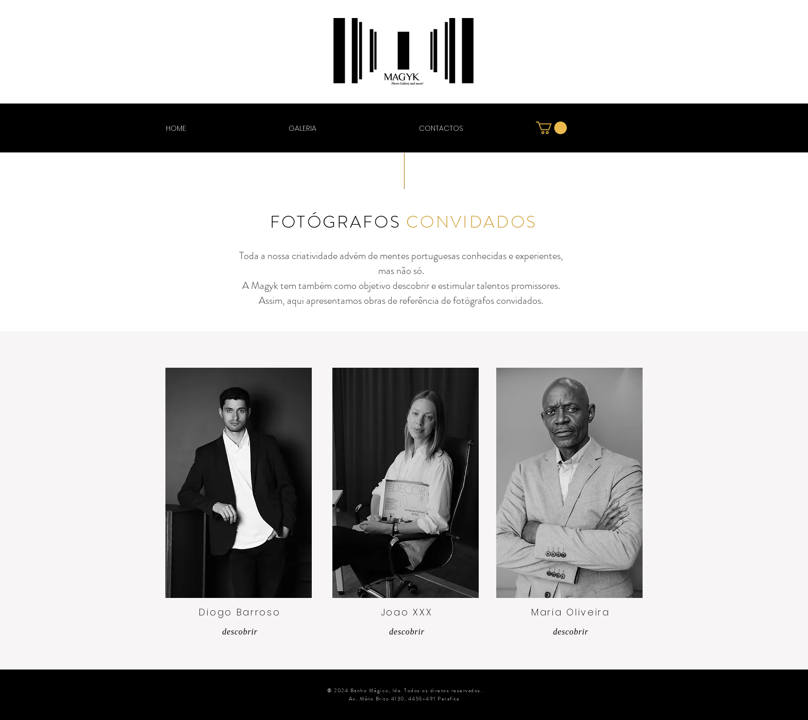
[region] (238, 483)
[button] (551, 128)
